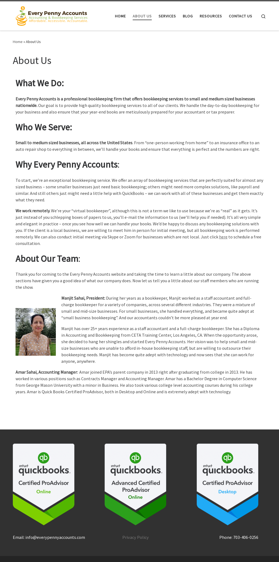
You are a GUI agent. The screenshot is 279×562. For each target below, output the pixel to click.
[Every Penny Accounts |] (52, 15)
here (223, 236)
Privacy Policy (135, 537)
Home (18, 41)
